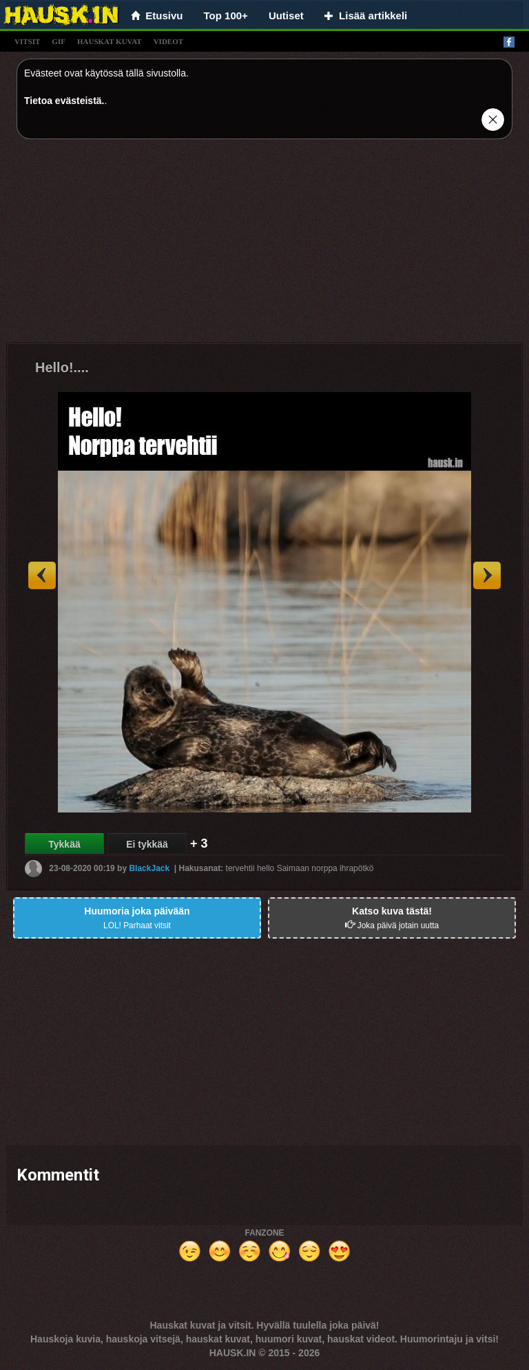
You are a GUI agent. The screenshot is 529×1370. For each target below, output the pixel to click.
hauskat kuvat (109, 41)
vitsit (27, 41)
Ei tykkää (147, 844)
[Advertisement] (264, 246)
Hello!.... (62, 367)
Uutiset (286, 15)
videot (168, 41)
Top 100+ (226, 15)
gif (58, 41)
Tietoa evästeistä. (64, 100)
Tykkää (64, 844)
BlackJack (149, 868)
